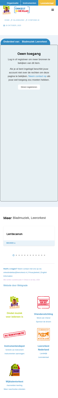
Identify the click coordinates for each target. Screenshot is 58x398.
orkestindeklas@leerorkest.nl (15, 272)
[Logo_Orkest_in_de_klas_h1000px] (22, 9)
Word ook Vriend (43, 318)
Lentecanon (14, 234)
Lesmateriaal (43, 357)
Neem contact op (37, 76)
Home (7, 20)
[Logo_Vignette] (6, 10)
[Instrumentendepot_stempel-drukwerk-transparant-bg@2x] (14, 335)
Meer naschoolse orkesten (14, 389)
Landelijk (43, 353)
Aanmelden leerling (14, 385)
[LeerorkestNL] (43, 335)
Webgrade (22, 285)
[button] (53, 10)
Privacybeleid (34, 272)
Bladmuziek (18, 20)
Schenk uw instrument (14, 350)
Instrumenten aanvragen (14, 354)
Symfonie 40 (33, 20)
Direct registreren (29, 87)
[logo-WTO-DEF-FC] (14, 371)
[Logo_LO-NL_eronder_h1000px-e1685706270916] (14, 303)
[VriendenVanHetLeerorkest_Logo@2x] (43, 303)
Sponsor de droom (43, 322)
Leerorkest (41, 41)
